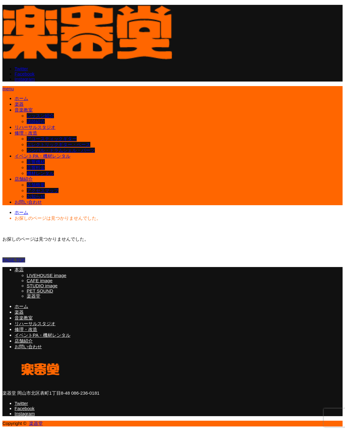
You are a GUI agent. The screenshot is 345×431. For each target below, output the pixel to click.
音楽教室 (24, 109)
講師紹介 (36, 121)
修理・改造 (26, 132)
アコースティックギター (52, 138)
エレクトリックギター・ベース (58, 144)
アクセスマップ (43, 190)
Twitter (21, 68)
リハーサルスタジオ (35, 127)
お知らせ (36, 196)
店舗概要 (36, 184)
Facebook (25, 73)
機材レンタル (40, 173)
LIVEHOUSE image (46, 275)
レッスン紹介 (40, 115)
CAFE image (39, 280)
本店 (19, 269)
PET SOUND (40, 290)
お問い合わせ (28, 202)
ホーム (21, 98)
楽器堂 (33, 296)
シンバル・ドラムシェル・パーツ (61, 150)
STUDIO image (42, 285)
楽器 (19, 104)
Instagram (25, 79)
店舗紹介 (24, 179)
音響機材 (36, 161)
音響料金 (36, 167)
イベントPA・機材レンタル (42, 156)
